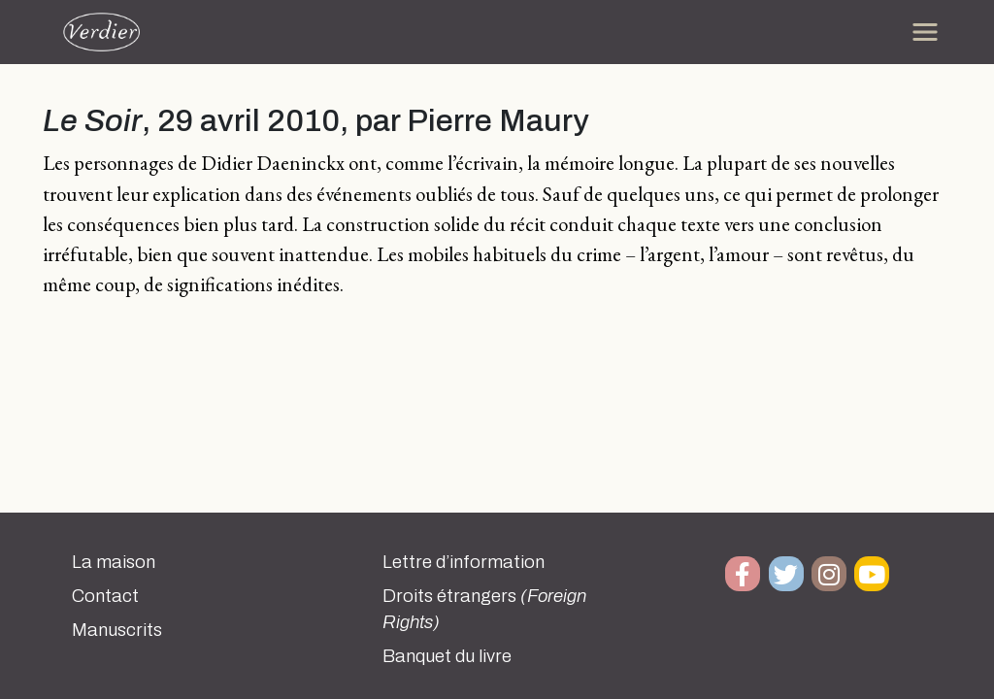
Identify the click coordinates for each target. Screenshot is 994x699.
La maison (113, 562)
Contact (105, 596)
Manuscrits (117, 630)
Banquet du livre (447, 656)
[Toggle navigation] (925, 32)
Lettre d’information (463, 562)
